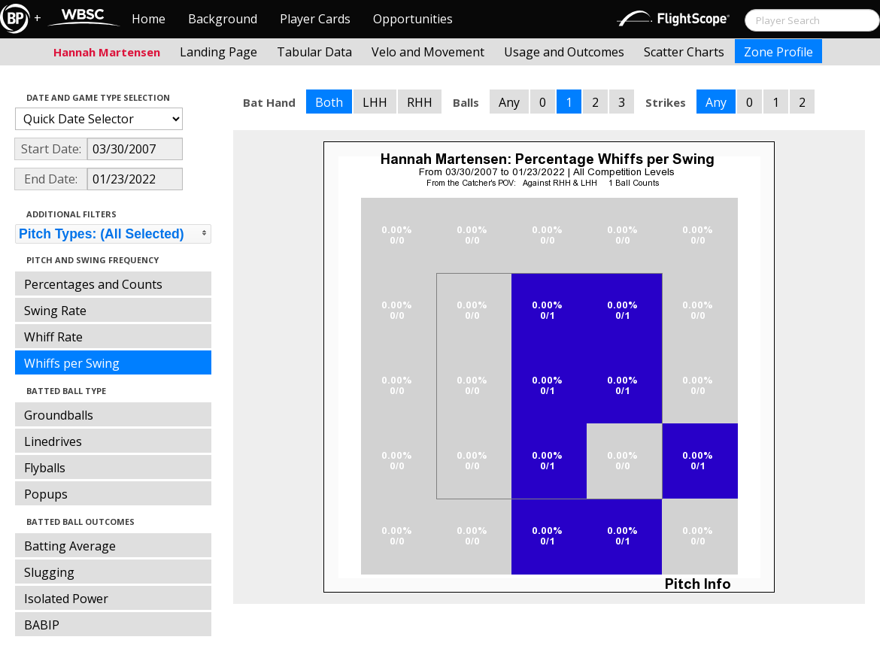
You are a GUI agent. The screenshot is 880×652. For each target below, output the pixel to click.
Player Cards (315, 19)
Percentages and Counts (93, 284)
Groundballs (58, 415)
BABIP (41, 625)
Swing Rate (55, 310)
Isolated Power (66, 598)
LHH (375, 102)
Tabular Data (314, 52)
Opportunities (413, 19)
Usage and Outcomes (564, 52)
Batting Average (70, 546)
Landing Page (218, 52)
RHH (419, 102)
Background (222, 19)
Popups (46, 494)
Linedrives (53, 441)
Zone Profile (778, 52)
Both (329, 102)
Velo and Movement (428, 52)
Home (148, 19)
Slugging (49, 572)
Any (509, 102)
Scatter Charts (684, 52)
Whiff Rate (53, 337)
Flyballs (44, 467)
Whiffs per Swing (72, 363)
